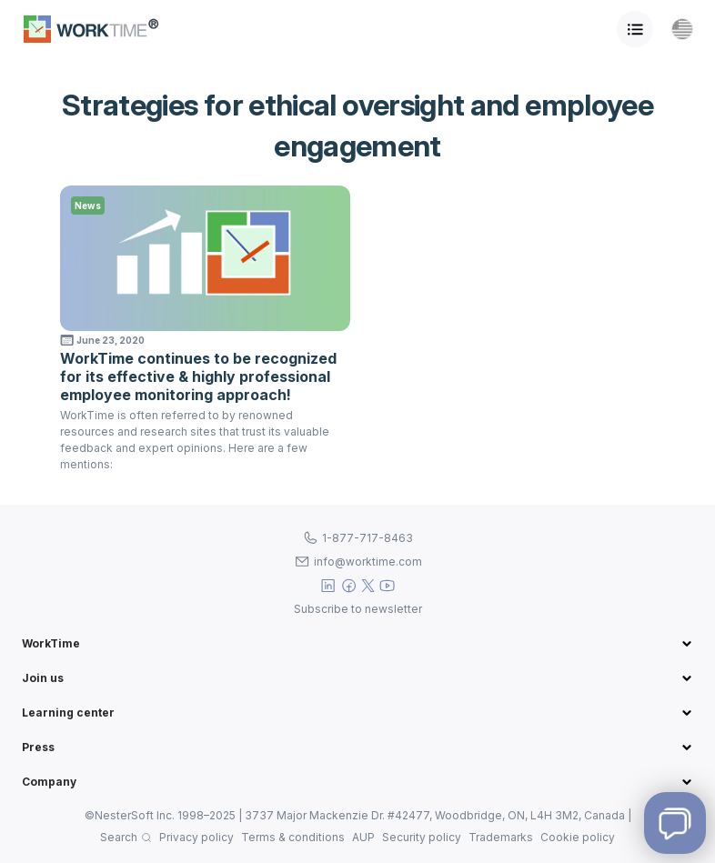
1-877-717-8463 (367, 538)
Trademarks (500, 837)
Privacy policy (196, 837)
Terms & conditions (293, 837)
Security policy (421, 837)
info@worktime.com (368, 561)
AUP (363, 837)
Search (118, 837)
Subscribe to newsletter (358, 609)
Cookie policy (577, 837)
